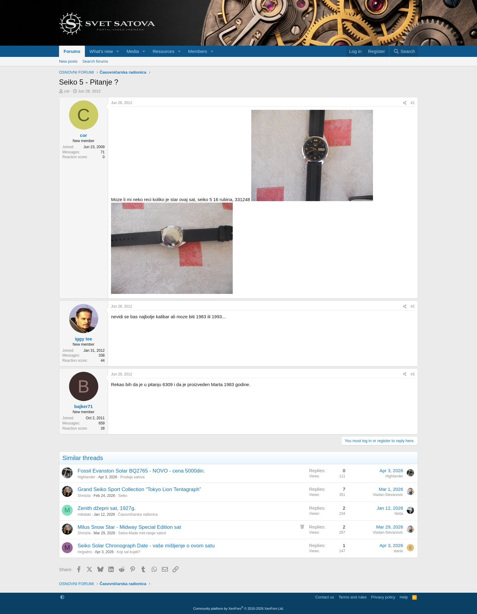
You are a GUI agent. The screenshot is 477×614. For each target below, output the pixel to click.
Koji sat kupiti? (128, 552)
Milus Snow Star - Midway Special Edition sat (129, 527)
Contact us (324, 597)
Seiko (122, 496)
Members (197, 51)
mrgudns (85, 552)
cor (67, 91)
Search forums (95, 61)
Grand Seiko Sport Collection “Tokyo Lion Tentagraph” (139, 489)
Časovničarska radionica (138, 514)
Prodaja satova (132, 477)
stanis (398, 551)
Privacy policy (383, 597)
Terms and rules (353, 597)
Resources (164, 51)
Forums (72, 51)
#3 (413, 374)
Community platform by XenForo (238, 608)
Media (133, 51)
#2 (413, 306)
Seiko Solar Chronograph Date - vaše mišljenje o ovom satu (146, 546)
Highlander (86, 477)
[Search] (404, 51)
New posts (68, 61)
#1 (413, 103)
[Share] (405, 102)
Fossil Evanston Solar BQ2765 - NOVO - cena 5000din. (141, 471)
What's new (101, 51)
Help (404, 597)
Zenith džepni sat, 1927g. (107, 508)
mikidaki (84, 514)
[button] (117, 51)
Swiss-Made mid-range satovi (142, 533)
